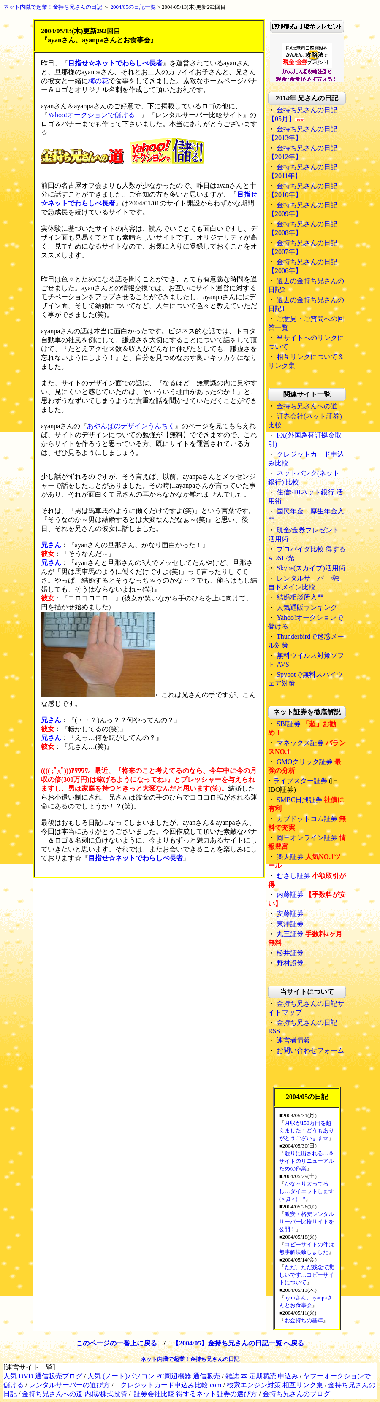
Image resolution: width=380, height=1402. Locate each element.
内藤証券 (290, 894)
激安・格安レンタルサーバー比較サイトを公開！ (306, 1221)
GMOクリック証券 (305, 761)
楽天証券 (290, 856)
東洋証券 (290, 923)
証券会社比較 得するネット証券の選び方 (195, 1393)
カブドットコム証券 (307, 818)
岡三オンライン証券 (307, 837)
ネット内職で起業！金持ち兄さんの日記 (52, 7)
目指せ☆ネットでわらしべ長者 (115, 63)
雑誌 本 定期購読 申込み (261, 1376)
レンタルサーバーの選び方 (69, 1384)
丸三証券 (290, 933)
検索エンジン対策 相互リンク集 (275, 1384)
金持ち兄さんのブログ (296, 1393)
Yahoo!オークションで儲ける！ (94, 115)
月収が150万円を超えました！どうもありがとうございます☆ (306, 1130)
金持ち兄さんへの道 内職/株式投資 (74, 1393)
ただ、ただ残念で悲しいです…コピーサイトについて (306, 1275)
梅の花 (98, 80)
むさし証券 (293, 875)
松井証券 (290, 952)
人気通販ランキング (307, 607)
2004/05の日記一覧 (133, 7)
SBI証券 (289, 723)
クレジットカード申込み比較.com (171, 1384)
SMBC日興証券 (299, 799)
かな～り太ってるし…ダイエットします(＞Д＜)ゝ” (306, 1191)
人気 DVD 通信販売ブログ (42, 1376)
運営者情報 (293, 1040)
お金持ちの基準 (304, 1320)
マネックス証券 (300, 742)
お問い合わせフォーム (310, 1050)
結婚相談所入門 (300, 597)
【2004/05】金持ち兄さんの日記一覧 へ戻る (238, 1343)
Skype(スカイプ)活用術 (311, 568)
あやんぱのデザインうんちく (131, 426)
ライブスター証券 (300, 780)
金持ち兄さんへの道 (307, 406)
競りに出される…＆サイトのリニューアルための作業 (306, 1161)
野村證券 (290, 963)
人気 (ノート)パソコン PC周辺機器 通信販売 (153, 1376)
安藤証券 (290, 913)
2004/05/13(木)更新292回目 (194, 7)
